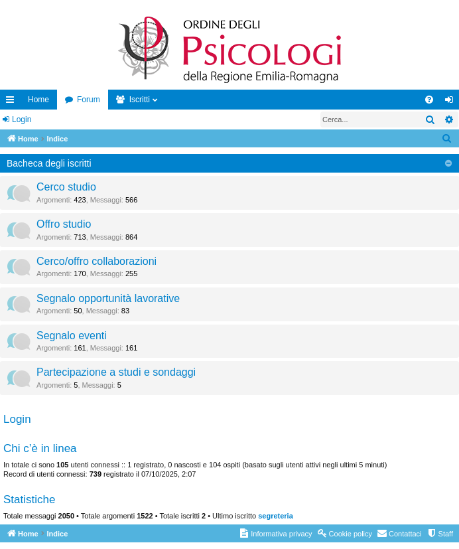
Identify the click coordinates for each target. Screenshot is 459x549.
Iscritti (139, 99)
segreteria (275, 516)
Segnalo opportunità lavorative (108, 298)
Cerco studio (66, 187)
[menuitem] (429, 100)
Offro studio (63, 224)
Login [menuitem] (452, 102)
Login (21, 119)
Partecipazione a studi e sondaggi (116, 372)
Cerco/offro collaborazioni (96, 261)
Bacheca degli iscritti (49, 163)
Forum (88, 99)
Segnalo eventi (71, 335)
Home (38, 99)
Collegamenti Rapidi (12, 102)
